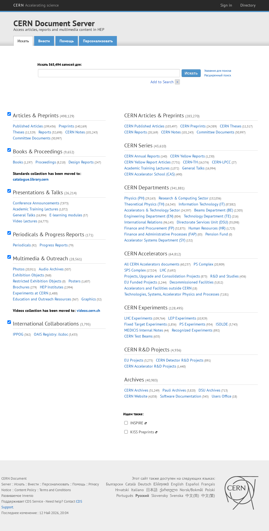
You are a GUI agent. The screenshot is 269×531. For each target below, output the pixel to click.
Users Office (221, 396)
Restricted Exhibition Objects (37, 281)
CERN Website (135, 396)
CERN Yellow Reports (187, 156)
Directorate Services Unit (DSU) (202, 222)
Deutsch (144, 484)
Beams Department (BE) (213, 210)
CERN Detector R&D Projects (179, 360)
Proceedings (46, 162)
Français (208, 484)
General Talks (24, 215)
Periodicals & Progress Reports (48, 234)
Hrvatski (122, 489)
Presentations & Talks (38, 192)
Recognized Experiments (192, 330)
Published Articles (28, 126)
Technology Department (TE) (207, 216)
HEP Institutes (51, 287)
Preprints (66, 126)
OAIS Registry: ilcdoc (51, 334)
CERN (36, 5)
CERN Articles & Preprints (154, 115)
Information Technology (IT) (202, 204)
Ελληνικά (161, 484)
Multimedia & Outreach (40, 258)
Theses (18, 132)
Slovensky (159, 495)
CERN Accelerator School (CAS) (149, 174)
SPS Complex (135, 270)
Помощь (67, 40)
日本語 (152, 489)
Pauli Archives (174, 390)
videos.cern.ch (88, 310)
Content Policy (25, 490)
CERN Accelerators (145, 253)
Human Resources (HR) (207, 228)
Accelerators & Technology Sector (152, 210)
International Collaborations (46, 323)
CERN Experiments (145, 307)
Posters (75, 281)
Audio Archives (51, 269)
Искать (23, 40)
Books (18, 162)
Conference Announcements (36, 203)
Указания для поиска (217, 71)
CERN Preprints (193, 126)
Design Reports (81, 162)
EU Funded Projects (140, 282)
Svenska (176, 495)
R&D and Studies (224, 276)
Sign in (226, 5)
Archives (134, 379)
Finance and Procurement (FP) (149, 228)
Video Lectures (25, 221)
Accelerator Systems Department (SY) (154, 240)
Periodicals (22, 245)
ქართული (169, 489)
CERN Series (138, 145)
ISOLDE (222, 324)
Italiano (137, 489)
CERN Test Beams (138, 336)
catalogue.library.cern (31, 179)
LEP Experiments (182, 318)
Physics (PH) (134, 198)
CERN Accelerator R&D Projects (150, 366)
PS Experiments (192, 324)
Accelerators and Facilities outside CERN (157, 288)
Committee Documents (32, 138)
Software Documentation (180, 396)
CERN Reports (135, 132)
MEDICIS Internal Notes (143, 330)
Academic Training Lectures (35, 209)
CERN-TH (190, 162)
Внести (44, 40)
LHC (163, 270)
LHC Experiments (138, 318)
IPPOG (18, 334)
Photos (19, 269)
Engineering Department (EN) (148, 216)
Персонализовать (98, 40)
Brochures (21, 287)
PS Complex (203, 264)
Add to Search (162, 81)
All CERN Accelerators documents (151, 264)
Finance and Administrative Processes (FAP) (160, 234)
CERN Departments (146, 187)
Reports (45, 132)
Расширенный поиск (217, 75)
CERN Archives (136, 390)
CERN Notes (75, 132)
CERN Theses (230, 126)
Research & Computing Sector (183, 198)
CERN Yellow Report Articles (147, 162)
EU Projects (133, 360)
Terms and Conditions (55, 490)
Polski (210, 489)
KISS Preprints (142, 431)
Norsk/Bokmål (191, 489)
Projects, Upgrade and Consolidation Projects (162, 276)
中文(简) (192, 495)
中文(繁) (208, 495)
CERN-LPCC (221, 162)
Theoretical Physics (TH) (144, 204)
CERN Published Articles (144, 126)
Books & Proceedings (37, 151)
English (177, 484)
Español (192, 484)
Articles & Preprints (35, 115)
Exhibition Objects (28, 275)
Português (124, 495)
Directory (248, 5)
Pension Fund (216, 234)
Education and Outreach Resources (42, 299)
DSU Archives (209, 390)
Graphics (88, 299)
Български (114, 484)
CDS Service (34, 501)
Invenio (27, 495)
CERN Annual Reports (142, 156)
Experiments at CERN (30, 293)
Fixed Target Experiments (145, 324)
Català (130, 484)
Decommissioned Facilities (192, 282)
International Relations (143, 222)
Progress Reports (54, 245)
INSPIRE (136, 422)
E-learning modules (65, 215)
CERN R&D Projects (146, 349)
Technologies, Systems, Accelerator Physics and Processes (171, 294)
